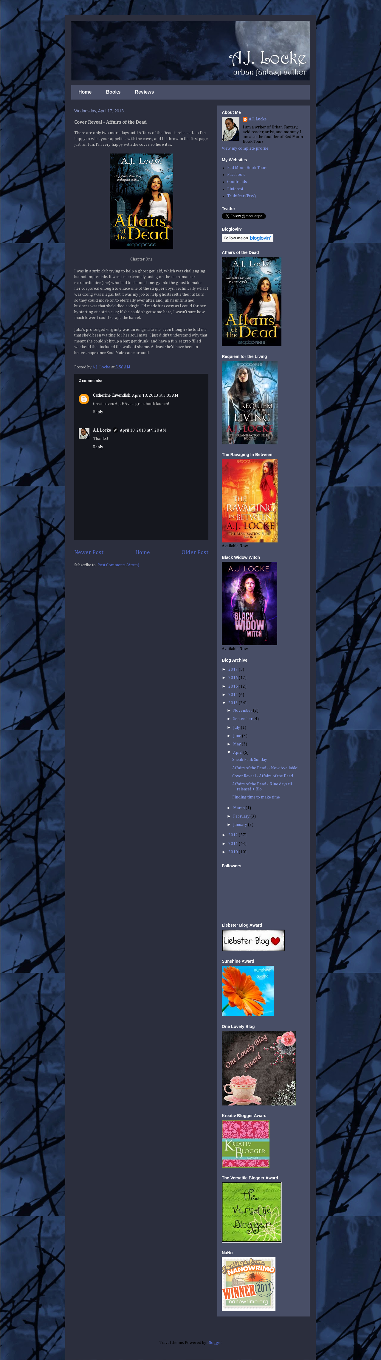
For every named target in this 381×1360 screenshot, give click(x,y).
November (243, 710)
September (243, 719)
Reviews (144, 91)
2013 (233, 703)
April (238, 752)
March (239, 808)
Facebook (236, 175)
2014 (233, 695)
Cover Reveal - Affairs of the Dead (262, 776)
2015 (233, 686)
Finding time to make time (256, 797)
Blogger (214, 1343)
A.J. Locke (102, 430)
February (241, 816)
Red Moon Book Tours (247, 168)
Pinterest (235, 189)
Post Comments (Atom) (118, 565)
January (240, 825)
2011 (233, 844)
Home (85, 91)
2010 (233, 852)
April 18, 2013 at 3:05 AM (155, 395)
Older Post (195, 552)
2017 (233, 669)
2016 (233, 678)
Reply (98, 412)
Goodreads (237, 182)
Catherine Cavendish (111, 395)
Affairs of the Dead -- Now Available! (265, 768)
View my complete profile (245, 148)
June (237, 736)
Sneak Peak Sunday (249, 760)
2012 (233, 835)
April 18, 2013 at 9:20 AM (143, 430)
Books (113, 91)
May (237, 744)
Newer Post (88, 552)
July (237, 727)
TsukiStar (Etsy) (241, 196)
